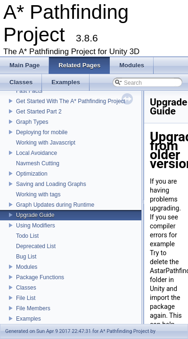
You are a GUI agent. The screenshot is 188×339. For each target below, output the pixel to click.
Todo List (27, 236)
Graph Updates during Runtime (55, 205)
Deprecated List (36, 246)
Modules (26, 267)
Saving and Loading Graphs (51, 184)
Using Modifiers (35, 225)
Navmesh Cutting (37, 163)
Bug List (26, 256)
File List (25, 298)
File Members (33, 308)
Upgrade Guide (35, 215)
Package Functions (40, 277)
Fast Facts (29, 91)
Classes (26, 287)
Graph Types (32, 122)
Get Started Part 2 (39, 111)
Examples (28, 318)
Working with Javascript (45, 142)
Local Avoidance (36, 153)
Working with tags (38, 194)
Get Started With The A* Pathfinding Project (70, 101)
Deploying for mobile (41, 132)
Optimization (32, 173)
